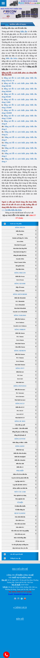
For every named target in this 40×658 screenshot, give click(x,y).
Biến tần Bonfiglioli (20, 456)
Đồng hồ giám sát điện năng (20, 432)
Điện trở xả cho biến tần (20, 474)
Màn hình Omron (20, 343)
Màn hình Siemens (20, 364)
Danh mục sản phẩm (16, 223)
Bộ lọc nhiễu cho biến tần (20, 488)
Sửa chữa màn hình (20, 524)
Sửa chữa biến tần (20, 517)
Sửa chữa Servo (20, 520)
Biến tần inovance (20, 389)
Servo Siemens (20, 361)
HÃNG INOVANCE (20, 386)
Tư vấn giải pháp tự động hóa (20, 544)
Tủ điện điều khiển (20, 506)
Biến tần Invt (20, 372)
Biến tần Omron (20, 333)
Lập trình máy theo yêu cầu (20, 548)
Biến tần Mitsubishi (20, 298)
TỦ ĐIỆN (20, 502)
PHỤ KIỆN (20, 470)
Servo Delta (20, 241)
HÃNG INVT (20, 368)
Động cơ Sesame (20, 290)
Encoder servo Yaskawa (20, 326)
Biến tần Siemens (20, 354)
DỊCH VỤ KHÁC (20, 513)
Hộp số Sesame (20, 287)
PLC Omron (20, 336)
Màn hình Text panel (20, 245)
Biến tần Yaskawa (20, 319)
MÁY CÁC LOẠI (20, 492)
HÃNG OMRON (20, 329)
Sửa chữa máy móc (20, 534)
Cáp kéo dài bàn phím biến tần (20, 478)
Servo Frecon (20, 280)
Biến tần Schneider (20, 460)
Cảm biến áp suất (20, 425)
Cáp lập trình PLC (20, 481)
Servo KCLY (20, 414)
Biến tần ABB (20, 463)
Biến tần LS (20, 467)
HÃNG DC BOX (20, 421)
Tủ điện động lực (20, 509)
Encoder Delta (20, 259)
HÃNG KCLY (20, 403)
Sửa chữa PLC (20, 527)
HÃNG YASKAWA (20, 315)
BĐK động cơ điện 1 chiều (20, 442)
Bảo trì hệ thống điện (20, 537)
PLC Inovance (20, 393)
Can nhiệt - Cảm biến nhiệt (20, 428)
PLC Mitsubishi (20, 301)
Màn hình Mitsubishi (20, 308)
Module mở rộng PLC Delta (20, 238)
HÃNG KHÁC (20, 446)
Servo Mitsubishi (20, 305)
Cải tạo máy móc (20, 541)
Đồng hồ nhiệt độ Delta (20, 255)
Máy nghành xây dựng (20, 495)
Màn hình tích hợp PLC (20, 252)
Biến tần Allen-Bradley (20, 453)
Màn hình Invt (20, 382)
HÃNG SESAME (20, 283)
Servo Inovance (20, 396)
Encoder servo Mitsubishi (20, 311)
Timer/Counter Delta (20, 262)
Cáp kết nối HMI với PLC (20, 485)
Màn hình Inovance (20, 400)
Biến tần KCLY (20, 407)
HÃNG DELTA (20, 227)
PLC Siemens (20, 358)
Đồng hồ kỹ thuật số (20, 435)
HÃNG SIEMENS (20, 351)
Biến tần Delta (11, 58)
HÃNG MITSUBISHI (20, 294)
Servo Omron (20, 340)
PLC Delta (20, 234)
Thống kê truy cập (15, 558)
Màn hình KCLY (20, 417)
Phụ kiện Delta (20, 269)
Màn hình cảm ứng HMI (20, 248)
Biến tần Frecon (19, 276)
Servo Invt (20, 379)
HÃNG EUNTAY (20, 439)
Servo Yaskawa (20, 322)
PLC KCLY (20, 410)
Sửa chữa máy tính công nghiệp (20, 530)
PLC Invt (20, 375)
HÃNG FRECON (20, 273)
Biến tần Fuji (20, 450)
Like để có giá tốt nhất (16, 554)
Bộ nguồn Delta (20, 266)
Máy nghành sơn (20, 499)
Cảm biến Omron (20, 347)
